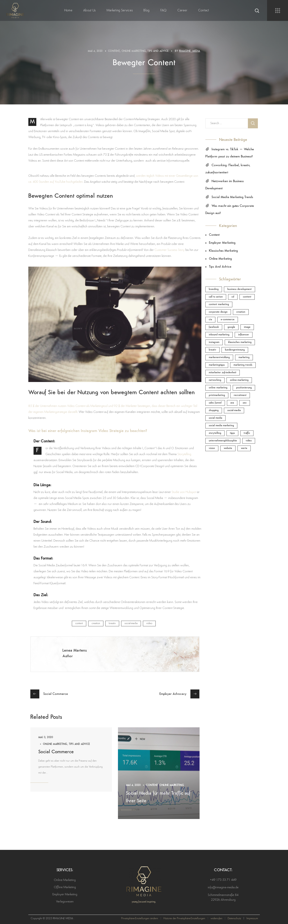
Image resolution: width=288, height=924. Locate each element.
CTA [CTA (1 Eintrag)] (210, 319)
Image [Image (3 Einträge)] (247, 327)
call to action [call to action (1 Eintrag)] (216, 297)
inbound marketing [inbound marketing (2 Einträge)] (219, 334)
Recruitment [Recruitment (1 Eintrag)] (240, 395)
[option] (71, 759)
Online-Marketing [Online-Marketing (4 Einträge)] (239, 380)
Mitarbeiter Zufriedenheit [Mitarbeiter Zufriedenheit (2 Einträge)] (222, 372)
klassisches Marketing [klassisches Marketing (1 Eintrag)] (239, 342)
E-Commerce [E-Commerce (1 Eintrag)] (228, 319)
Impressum (252, 918)
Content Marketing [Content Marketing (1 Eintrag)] (219, 304)
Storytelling (184, 454)
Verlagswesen (65, 901)
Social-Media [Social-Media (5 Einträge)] (234, 410)
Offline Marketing (65, 887)
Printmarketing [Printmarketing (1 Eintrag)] (217, 395)
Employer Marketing (222, 243)
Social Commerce (56, 752)
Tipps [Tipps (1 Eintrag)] (232, 433)
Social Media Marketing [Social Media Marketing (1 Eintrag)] (221, 425)
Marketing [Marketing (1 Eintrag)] (244, 357)
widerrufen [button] (216, 918)
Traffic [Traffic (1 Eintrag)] (247, 433)
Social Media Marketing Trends (232, 197)
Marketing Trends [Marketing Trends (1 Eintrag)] (243, 365)
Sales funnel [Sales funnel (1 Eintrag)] (215, 403)
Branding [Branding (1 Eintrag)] (214, 289)
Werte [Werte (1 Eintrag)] (244, 448)
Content (114, 51)
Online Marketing (134, 51)
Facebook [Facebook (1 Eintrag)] (214, 327)
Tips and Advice (158, 51)
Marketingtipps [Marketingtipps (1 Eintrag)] (217, 365)
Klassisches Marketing (223, 250)
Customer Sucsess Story (169, 250)
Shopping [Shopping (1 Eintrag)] (214, 410)
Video (149, 623)
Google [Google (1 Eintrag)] (231, 327)
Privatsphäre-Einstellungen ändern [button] (139, 918)
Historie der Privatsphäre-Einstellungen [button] (184, 918)
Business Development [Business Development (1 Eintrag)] (239, 289)
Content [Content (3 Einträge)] (247, 297)
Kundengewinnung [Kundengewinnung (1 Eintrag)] (235, 350)
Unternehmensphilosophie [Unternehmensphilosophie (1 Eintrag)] (223, 440)
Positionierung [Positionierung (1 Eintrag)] (244, 387)
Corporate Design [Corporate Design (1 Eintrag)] (218, 312)
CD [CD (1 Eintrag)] (233, 297)
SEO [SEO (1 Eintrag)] (244, 403)
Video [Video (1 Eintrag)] (249, 440)
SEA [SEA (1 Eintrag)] (232, 403)
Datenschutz (234, 918)
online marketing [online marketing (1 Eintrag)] (218, 387)
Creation (96, 623)
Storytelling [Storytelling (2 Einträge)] (215, 433)
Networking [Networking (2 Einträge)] (215, 380)
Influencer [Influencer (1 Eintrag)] (243, 334)
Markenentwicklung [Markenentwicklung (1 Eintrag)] (219, 357)
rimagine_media (189, 51)
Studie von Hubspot (184, 492)
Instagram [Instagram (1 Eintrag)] (214, 342)
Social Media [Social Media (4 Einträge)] (215, 418)
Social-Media (131, 623)
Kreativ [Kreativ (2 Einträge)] (212, 350)
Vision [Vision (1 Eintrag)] (212, 448)
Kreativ (112, 623)
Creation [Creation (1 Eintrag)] (240, 312)
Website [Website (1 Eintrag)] (228, 448)
